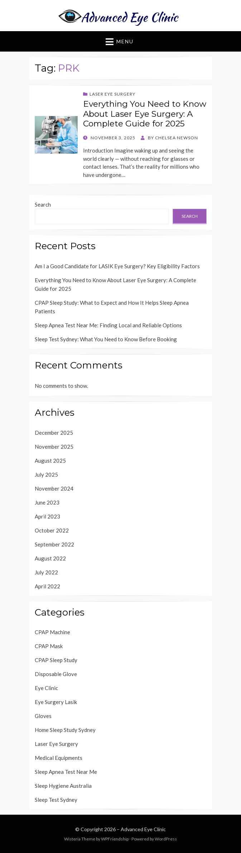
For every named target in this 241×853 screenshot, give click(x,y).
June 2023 (47, 502)
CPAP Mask (49, 646)
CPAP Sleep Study (56, 660)
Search (43, 204)
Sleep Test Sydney (56, 799)
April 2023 (47, 516)
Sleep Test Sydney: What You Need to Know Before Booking (106, 339)
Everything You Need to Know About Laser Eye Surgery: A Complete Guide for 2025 (144, 114)
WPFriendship (115, 839)
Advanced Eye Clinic (143, 829)
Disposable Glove (56, 674)
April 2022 (47, 586)
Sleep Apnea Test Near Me (66, 771)
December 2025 (54, 432)
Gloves (43, 716)
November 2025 (54, 446)
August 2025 (50, 460)
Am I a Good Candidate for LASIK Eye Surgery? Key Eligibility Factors (117, 266)
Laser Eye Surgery (112, 94)
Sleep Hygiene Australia (63, 785)
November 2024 (54, 488)
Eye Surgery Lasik (56, 702)
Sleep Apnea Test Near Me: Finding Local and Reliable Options (108, 325)
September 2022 (54, 544)
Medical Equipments (58, 758)
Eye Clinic (46, 688)
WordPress (166, 839)
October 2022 (52, 530)
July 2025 (46, 474)
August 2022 (50, 558)
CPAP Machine (52, 632)
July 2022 (46, 572)
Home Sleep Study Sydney (65, 730)
